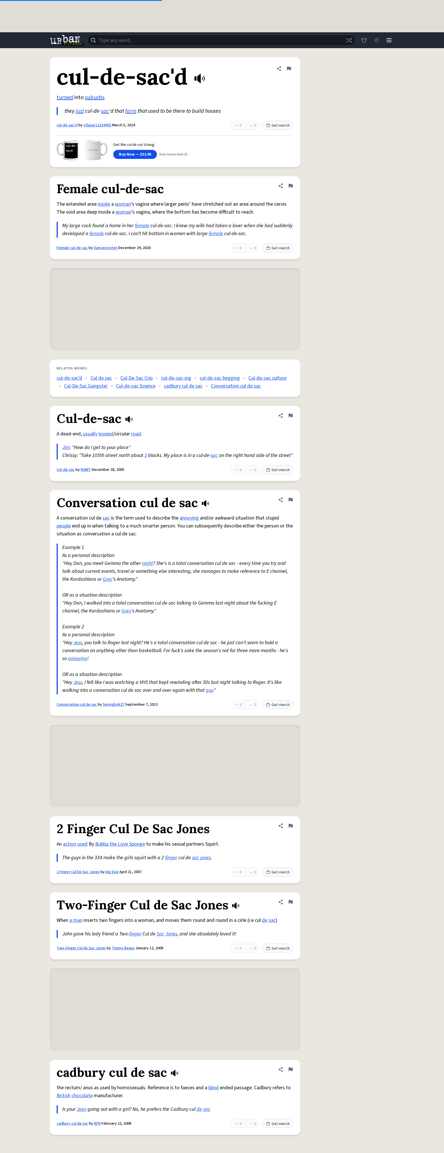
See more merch (173, 154)
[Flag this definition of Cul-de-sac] (290, 415)
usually (90, 433)
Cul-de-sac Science (135, 386)
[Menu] (389, 40)
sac (105, 111)
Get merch (278, 125)
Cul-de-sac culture (267, 378)
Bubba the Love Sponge (120, 844)
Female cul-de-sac (72, 248)
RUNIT (86, 470)
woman (123, 204)
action (69, 844)
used (82, 844)
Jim (66, 447)
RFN (97, 1123)
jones (205, 857)
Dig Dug (112, 872)
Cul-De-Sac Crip (136, 378)
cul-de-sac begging (220, 378)
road (136, 433)
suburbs (94, 97)
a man (75, 920)
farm (130, 111)
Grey (107, 579)
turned (65, 97)
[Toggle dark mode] (377, 40)
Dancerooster (106, 248)
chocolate (82, 1095)
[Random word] (348, 40)
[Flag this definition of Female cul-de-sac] (290, 185)
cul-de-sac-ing (176, 378)
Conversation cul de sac (236, 386)
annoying (189, 518)
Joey (81, 1109)
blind (213, 1087)
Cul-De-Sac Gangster (86, 386)
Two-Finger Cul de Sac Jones (81, 948)
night (147, 563)
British (64, 1095)
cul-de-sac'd (67, 125)
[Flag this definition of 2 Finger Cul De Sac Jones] (290, 825)
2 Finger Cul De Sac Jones (78, 872)
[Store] (364, 40)
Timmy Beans (123, 948)
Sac (160, 933)
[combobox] (221, 40)
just (80, 111)
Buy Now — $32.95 (135, 154)
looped (106, 433)
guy (209, 690)
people (64, 525)
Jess (77, 642)
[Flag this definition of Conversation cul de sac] (290, 499)
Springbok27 (113, 704)
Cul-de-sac (66, 470)
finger (171, 857)
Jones (171, 933)
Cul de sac (101, 378)
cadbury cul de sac (183, 386)
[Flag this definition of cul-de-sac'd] (288, 68)
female (142, 225)
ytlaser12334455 (97, 125)
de (264, 920)
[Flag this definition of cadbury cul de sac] (290, 1069)
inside (104, 204)
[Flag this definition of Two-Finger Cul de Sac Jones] (290, 902)
